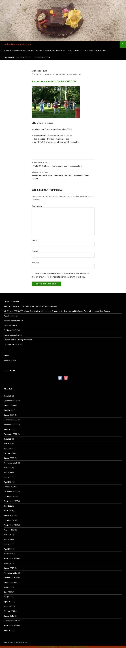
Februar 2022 (9, 453)
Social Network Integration (47, 647)
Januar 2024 (9, 415)
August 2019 (9, 530)
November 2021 (10, 463)
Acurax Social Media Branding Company (73, 647)
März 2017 (8, 606)
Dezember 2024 (10, 400)
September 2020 (11, 501)
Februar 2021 (9, 487)
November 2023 (10, 424)
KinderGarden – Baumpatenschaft (17, 57)
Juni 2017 (8, 592)
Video (6, 355)
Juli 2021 (7, 467)
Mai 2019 (8, 544)
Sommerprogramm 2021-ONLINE (48, 81)
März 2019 (8, 554)
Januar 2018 (9, 568)
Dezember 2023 (10, 420)
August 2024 (9, 405)
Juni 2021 (8, 472)
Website (35, 262)
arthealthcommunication (17, 44)
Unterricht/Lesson (11, 301)
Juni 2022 (8, 444)
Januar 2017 (9, 616)
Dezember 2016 (10, 621)
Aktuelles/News (74, 51)
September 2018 (11, 558)
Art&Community (11, 316)
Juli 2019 (7, 534)
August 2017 (9, 582)
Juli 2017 (7, 587)
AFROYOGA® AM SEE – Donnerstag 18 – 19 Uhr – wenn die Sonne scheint (63, 175)
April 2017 (8, 601)
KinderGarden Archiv (14, 344)
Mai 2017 (8, 597)
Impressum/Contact (42, 57)
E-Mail (35, 251)
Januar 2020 (9, 515)
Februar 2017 (9, 611)
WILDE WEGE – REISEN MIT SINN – (95, 51)
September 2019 (11, 525)
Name (35, 240)
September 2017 (11, 577)
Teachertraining (10, 325)
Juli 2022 (7, 439)
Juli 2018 (7, 563)
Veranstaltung (10, 360)
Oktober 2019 (10, 520)
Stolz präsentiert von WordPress (15, 642)
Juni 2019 (8, 539)
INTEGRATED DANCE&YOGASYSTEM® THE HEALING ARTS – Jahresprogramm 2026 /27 (34, 51)
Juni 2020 (8, 506)
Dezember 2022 (10, 434)
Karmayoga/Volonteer (13, 335)
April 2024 (8, 410)
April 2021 (8, 482)
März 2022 (8, 448)
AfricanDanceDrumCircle (14, 320)
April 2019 (8, 549)
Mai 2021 (8, 477)
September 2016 (11, 625)
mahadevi (50, 74)
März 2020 (8, 510)
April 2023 (8, 429)
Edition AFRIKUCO (12, 330)
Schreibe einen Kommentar (69, 74)
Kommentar (37, 206)
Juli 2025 (7, 396)
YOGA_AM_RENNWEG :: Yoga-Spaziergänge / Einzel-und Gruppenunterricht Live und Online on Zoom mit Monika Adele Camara (57, 311)
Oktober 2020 (10, 496)
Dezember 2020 (10, 491)
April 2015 (8, 630)
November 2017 (10, 573)
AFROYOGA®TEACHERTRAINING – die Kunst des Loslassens (30, 306)
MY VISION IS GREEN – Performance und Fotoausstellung (63, 164)
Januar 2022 (9, 458)
